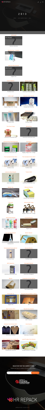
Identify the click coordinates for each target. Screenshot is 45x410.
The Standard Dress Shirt (10, 157)
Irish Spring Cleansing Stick (11, 141)
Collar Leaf (10, 96)
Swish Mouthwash (10, 217)
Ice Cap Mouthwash (11, 233)
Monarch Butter (29, 187)
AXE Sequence (10, 263)
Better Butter (28, 233)
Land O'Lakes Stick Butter (29, 339)
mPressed (13, 35)
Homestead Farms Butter (10, 248)
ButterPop (29, 126)
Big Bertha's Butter (29, 309)
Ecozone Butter (29, 217)
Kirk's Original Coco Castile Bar (11, 339)
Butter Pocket (28, 80)
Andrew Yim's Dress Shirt (10, 324)
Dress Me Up (10, 293)
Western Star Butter (28, 96)
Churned (10, 202)
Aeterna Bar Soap (28, 202)
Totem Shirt (29, 172)
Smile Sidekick (10, 80)
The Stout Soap (11, 126)
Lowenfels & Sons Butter (28, 278)
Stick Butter (29, 324)
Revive (10, 278)
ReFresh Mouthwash (13, 65)
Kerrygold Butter (28, 263)
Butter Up (10, 187)
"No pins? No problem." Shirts (29, 293)
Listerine (10, 111)
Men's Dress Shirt (10, 309)
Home (15, 18)
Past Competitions (22, 18)
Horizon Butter (29, 248)
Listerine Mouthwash (10, 172)
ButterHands (28, 111)
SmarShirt (28, 141)
